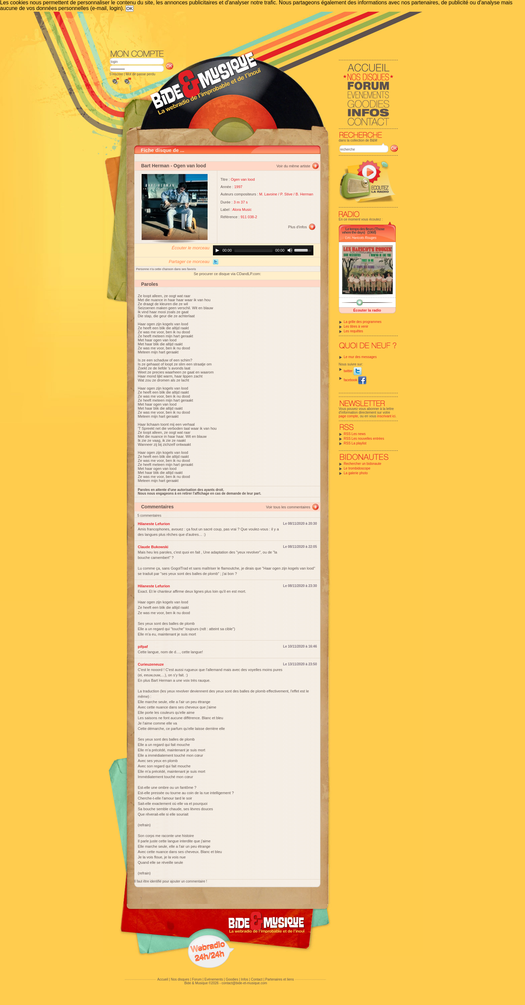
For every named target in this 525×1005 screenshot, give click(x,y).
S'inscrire (116, 74)
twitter (353, 371)
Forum (197, 979)
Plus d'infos (297, 227)
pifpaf (143, 647)
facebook (355, 380)
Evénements (213, 979)
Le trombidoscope (357, 468)
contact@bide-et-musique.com (244, 983)
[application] (263, 250)
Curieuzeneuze (151, 664)
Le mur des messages (360, 357)
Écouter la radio (367, 310)
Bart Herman (155, 165)
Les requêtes (353, 331)
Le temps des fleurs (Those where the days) (363, 230)
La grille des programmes (363, 322)
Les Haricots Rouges (361, 238)
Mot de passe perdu (140, 74)
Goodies (232, 979)
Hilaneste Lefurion (154, 524)
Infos (244, 979)
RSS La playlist (355, 443)
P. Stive (286, 194)
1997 (238, 187)
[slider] (253, 250)
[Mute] (290, 250)
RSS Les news (355, 434)
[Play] (217, 250)
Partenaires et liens (279, 979)
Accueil (162, 979)
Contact (256, 979)
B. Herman (304, 194)
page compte (348, 416)
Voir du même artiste (293, 166)
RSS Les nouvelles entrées (364, 438)
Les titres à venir (356, 326)
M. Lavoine (268, 194)
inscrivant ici (386, 416)
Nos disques (180, 979)
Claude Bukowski (153, 547)
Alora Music (241, 209)
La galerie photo (356, 473)
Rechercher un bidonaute (362, 464)
